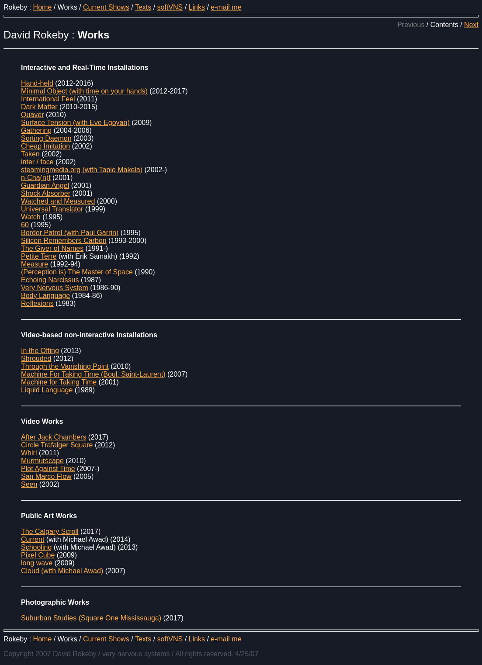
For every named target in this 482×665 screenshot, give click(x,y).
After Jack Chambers (53, 437)
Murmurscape (42, 460)
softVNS (170, 7)
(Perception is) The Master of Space (77, 272)
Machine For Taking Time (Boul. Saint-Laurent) (93, 374)
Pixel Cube (38, 555)
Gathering (36, 130)
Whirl (29, 453)
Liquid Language (47, 390)
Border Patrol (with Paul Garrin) (69, 232)
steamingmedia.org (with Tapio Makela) (81, 169)
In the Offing (40, 350)
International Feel (48, 99)
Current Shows (106, 7)
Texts (143, 7)
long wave (36, 563)
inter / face (37, 162)
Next (471, 24)
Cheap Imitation (45, 146)
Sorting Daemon (46, 138)
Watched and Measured (58, 201)
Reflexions (37, 303)
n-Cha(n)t (36, 177)
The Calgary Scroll (50, 531)
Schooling (36, 547)
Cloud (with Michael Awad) (62, 571)
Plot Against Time (48, 468)
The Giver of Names (52, 248)
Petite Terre (39, 256)
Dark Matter (39, 107)
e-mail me (226, 7)
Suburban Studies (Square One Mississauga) (91, 618)
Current (32, 539)
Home (42, 7)
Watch (31, 217)
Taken (30, 154)
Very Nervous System (54, 287)
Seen (29, 484)
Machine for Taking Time (59, 382)
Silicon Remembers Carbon (64, 240)
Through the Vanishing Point (65, 366)
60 (25, 225)
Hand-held (37, 83)
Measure (34, 264)
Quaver (32, 114)
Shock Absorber (45, 193)
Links (197, 7)
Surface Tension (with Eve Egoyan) (75, 122)
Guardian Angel (45, 185)
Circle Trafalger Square (57, 445)
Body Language (45, 295)
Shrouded (36, 358)
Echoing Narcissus (50, 280)
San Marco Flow (46, 476)
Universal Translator (52, 209)
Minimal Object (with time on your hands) (84, 91)
